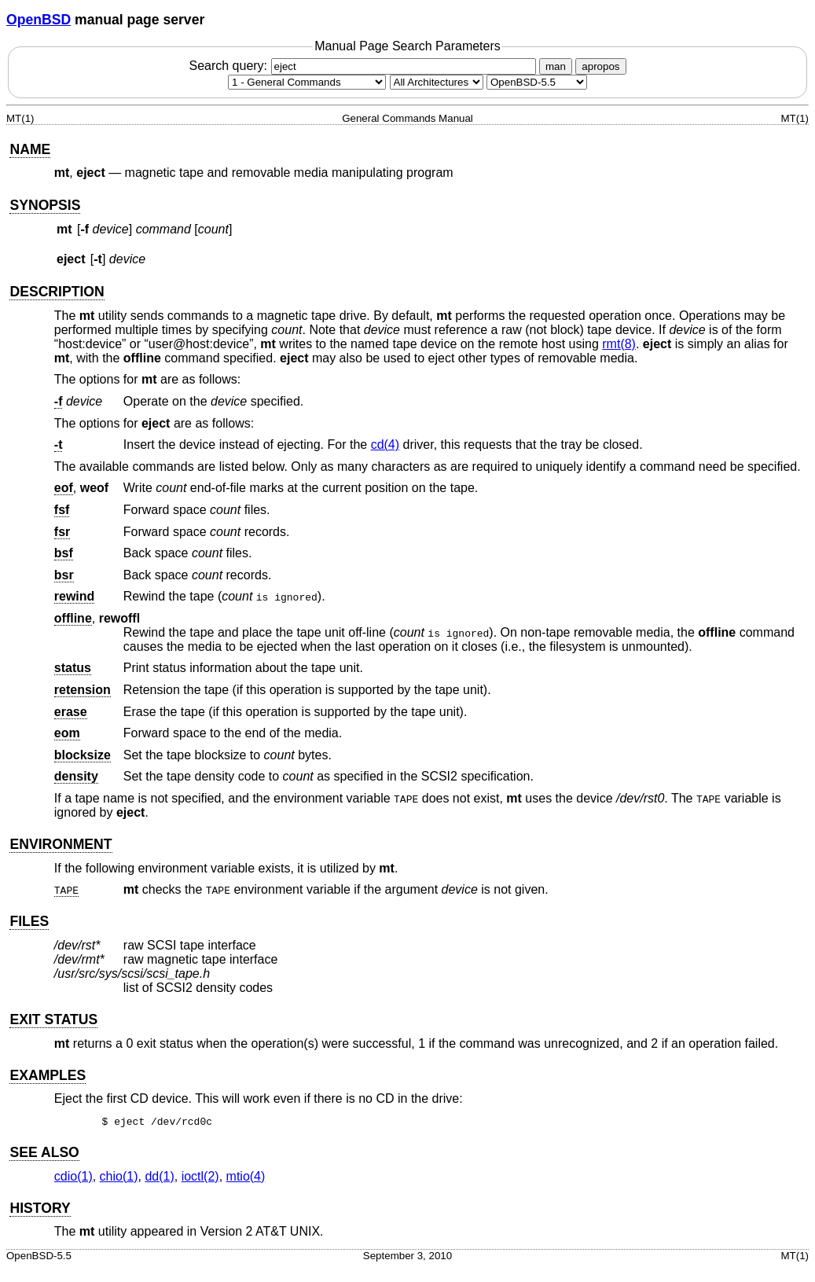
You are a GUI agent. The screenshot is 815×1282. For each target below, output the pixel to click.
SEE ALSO (44, 1152)
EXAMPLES (47, 1075)
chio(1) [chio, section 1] (119, 1176)
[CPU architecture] (436, 82)
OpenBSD (38, 20)
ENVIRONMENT (60, 844)
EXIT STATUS (53, 1019)
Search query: (364, 65)
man (555, 66)
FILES (29, 921)
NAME (29, 149)
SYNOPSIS (44, 205)
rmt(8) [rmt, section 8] (619, 344)
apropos (600, 66)
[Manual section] (307, 82)
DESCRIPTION (56, 291)
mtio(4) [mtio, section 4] (246, 1176)
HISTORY (39, 1208)
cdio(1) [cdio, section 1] (73, 1176)
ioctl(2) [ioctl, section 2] (200, 1176)
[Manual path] (536, 82)
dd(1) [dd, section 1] (159, 1176)
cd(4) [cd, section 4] (385, 444)
